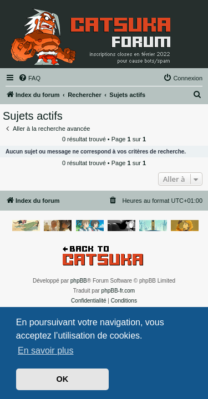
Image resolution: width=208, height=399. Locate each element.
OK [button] (63, 379)
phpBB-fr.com (118, 291)
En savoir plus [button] (46, 350)
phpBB (78, 281)
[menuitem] (29, 78)
